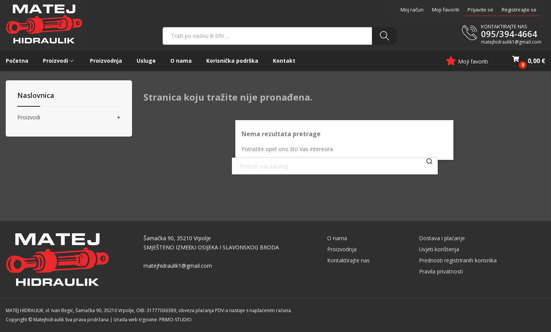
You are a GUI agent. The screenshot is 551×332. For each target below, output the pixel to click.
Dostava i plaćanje (442, 238)
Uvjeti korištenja (439, 249)
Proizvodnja (342, 249)
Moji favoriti (445, 9)
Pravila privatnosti (441, 271)
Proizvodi (28, 117)
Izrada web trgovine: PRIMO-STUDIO (153, 319)
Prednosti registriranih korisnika (458, 260)
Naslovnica (35, 96)
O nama (337, 238)
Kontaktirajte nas (348, 260)
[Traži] (335, 166)
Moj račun (412, 9)
